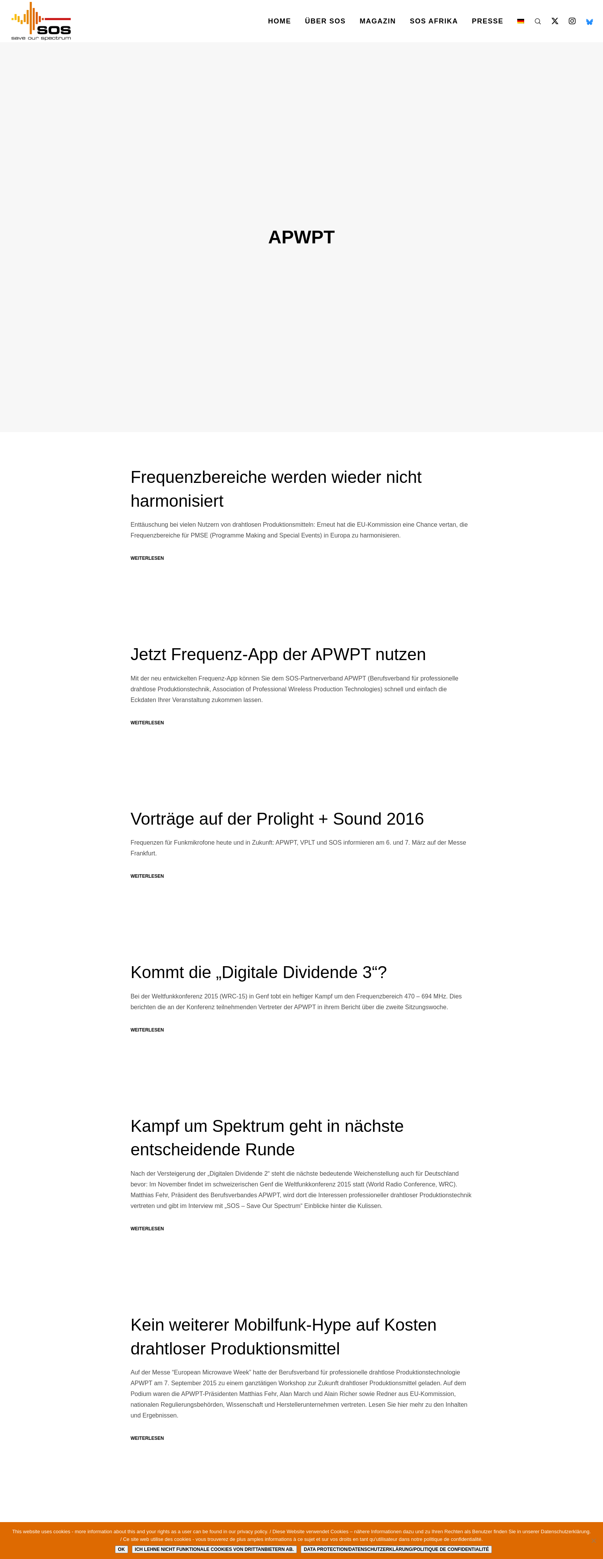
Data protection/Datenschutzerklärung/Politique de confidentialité (396, 1549)
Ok (121, 1549)
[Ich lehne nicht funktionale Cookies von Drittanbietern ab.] (593, 1540)
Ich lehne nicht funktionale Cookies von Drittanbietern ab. (214, 1549)
